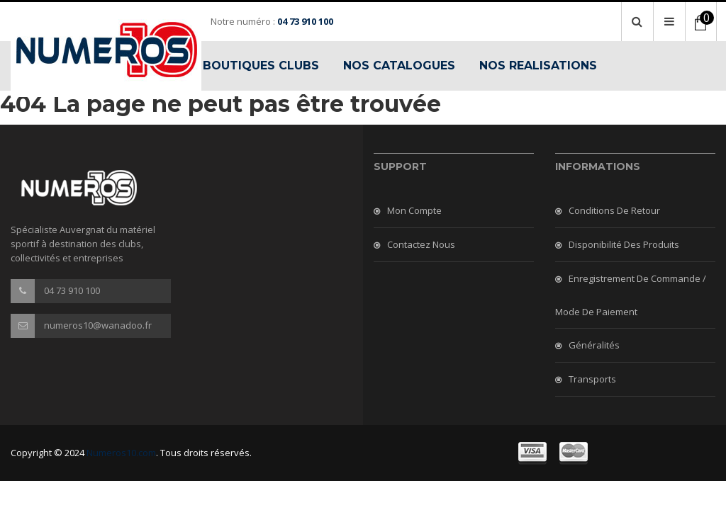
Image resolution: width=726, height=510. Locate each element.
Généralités (594, 345)
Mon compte (414, 210)
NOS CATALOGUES (399, 65)
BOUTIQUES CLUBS (261, 65)
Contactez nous (421, 244)
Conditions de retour (614, 210)
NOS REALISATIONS (538, 65)
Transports (592, 379)
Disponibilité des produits (624, 244)
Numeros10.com (121, 452)
